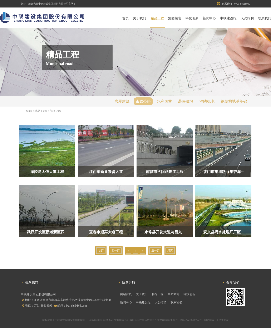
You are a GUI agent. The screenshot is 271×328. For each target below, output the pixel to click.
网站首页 (126, 294)
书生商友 (224, 319)
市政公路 (143, 101)
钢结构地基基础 (234, 101)
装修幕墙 (185, 101)
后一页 (155, 250)
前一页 (116, 250)
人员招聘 (247, 18)
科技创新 (192, 18)
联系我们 (176, 302)
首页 (125, 18)
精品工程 (157, 18)
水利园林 (164, 101)
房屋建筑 (121, 101)
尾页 (170, 250)
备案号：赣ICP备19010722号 (186, 319)
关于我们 (139, 18)
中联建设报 (228, 18)
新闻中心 (209, 18)
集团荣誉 (174, 18)
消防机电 (207, 101)
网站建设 (209, 319)
